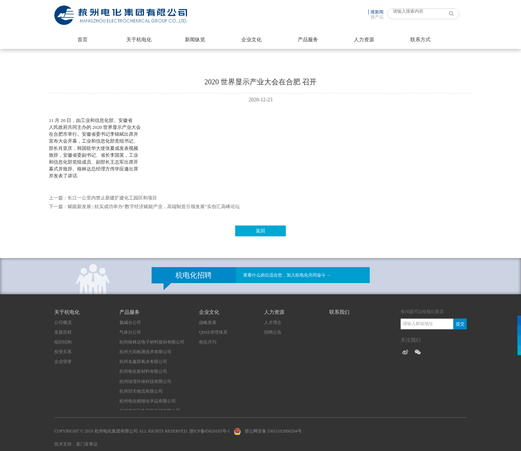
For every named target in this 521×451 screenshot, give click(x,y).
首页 (82, 39)
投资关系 (63, 351)
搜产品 (377, 17)
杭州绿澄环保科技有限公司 (145, 381)
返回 (260, 230)
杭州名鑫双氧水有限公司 (143, 361)
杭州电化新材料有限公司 (143, 371)
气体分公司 (130, 332)
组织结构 (63, 342)
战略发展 (207, 322)
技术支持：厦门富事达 (76, 444)
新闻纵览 (195, 39)
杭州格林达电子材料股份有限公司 (152, 342)
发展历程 (63, 332)
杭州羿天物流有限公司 (141, 391)
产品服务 (308, 39)
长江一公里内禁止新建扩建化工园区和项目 (112, 198)
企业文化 (251, 39)
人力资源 (364, 39)
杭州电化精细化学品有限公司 (147, 401)
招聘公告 (272, 332)
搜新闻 (377, 11)
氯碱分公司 (130, 322)
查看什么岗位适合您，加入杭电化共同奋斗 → (287, 275)
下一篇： (58, 206)
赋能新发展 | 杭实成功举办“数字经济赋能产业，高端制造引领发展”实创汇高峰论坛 (154, 206)
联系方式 (420, 39)
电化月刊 (207, 342)
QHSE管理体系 (213, 332)
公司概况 (63, 322)
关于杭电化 (139, 39)
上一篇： (58, 198)
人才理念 (272, 322)
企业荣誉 (63, 361)
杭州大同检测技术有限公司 (145, 351)
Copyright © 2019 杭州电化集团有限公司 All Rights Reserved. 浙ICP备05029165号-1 (142, 431)
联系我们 (339, 312)
